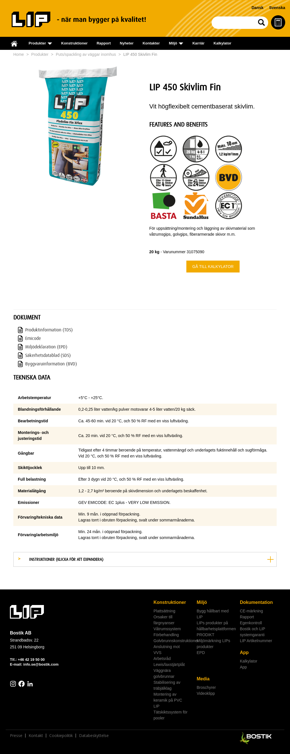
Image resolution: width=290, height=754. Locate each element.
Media (203, 678)
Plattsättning (164, 611)
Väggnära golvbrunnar (163, 673)
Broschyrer (206, 687)
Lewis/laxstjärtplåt (169, 664)
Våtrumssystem (167, 629)
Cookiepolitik (61, 736)
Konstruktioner (74, 43)
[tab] (145, 559)
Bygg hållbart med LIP (213, 614)
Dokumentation (256, 602)
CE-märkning (251, 611)
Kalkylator (222, 43)
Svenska (277, 7)
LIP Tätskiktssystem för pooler (170, 712)
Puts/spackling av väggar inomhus (86, 54)
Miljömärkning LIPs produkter (213, 643)
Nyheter (126, 43)
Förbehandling (166, 634)
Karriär (198, 43)
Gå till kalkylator (213, 266)
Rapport (104, 43)
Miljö (202, 602)
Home (18, 54)
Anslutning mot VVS (166, 649)
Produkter (39, 54)
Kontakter (151, 43)
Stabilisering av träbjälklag (166, 685)
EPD (201, 652)
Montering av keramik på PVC (167, 697)
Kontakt (36, 736)
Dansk (257, 7)
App (244, 652)
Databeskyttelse (94, 736)
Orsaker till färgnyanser (163, 620)
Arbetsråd (162, 658)
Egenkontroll (251, 623)
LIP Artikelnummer (256, 640)
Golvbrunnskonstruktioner (172, 640)
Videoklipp (206, 693)
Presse (16, 736)
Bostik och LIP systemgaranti (252, 632)
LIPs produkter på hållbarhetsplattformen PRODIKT (216, 629)
